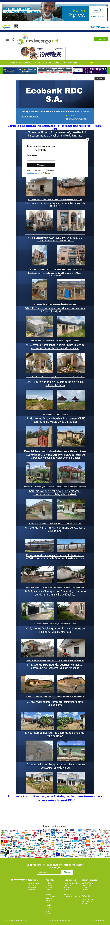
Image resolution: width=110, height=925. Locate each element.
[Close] (87, 139)
